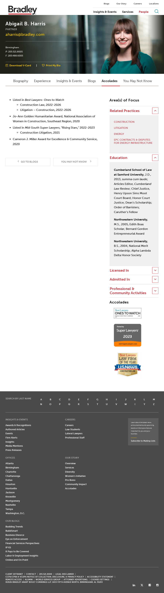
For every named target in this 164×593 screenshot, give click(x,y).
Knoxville (10, 496)
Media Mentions (14, 445)
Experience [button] (42, 81)
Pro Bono (70, 480)
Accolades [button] (109, 81)
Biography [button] (20, 81)
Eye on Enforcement (16, 539)
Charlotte (10, 471)
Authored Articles (15, 429)
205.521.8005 (15, 51)
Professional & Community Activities (128, 291)
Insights (9, 441)
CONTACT (31, 574)
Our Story (121, 4)
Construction (124, 122)
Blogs (106, 4)
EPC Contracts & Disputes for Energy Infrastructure (133, 141)
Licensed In (119, 270)
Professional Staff (74, 437)
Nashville (10, 504)
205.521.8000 (45, 574)
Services (127, 12)
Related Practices (125, 111)
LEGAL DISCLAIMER (64, 574)
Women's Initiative (75, 476)
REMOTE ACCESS (13, 579)
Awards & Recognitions (18, 425)
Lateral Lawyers (73, 433)
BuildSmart (11, 530)
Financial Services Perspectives (22, 543)
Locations (154, 4)
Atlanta (9, 463)
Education (118, 158)
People (143, 12)
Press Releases (13, 450)
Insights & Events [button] (69, 81)
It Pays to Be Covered (17, 551)
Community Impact (76, 484)
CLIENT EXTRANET (14, 574)
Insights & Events (104, 12)
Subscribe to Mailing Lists (143, 441)
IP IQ (8, 547)
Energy (119, 134)
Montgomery (12, 500)
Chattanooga (12, 476)
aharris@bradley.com (24, 34)
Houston (10, 484)
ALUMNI (29, 579)
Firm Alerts (11, 437)
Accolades (70, 488)
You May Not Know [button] (137, 81)
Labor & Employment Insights (21, 555)
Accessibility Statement (100, 577)
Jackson (10, 492)
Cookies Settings (100, 580)
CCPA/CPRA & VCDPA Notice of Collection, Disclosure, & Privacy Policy (44, 577)
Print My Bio (53, 65)
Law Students (72, 429)
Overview (70, 463)
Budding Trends (14, 526)
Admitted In (120, 279)
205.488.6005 (15, 55)
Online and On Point (16, 559)
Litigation (121, 128)
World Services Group (48, 579)
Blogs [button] (92, 81)
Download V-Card (20, 65)
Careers (138, 4)
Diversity (70, 471)
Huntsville (11, 488)
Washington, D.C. (15, 513)
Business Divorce (14, 535)
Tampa (9, 509)
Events (9, 433)
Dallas (8, 480)
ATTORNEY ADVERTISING (76, 579)
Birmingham (12, 47)
